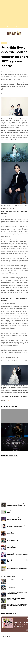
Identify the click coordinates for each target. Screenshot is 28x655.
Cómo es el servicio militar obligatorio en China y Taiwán (17, 599)
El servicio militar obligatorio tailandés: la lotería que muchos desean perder (17, 605)
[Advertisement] (12, 12)
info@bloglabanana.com (7, 27)
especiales (4, 42)
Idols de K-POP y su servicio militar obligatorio (15, 580)
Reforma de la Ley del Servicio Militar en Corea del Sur (16, 586)
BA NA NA (20, 93)
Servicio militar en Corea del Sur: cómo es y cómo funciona (17, 592)
